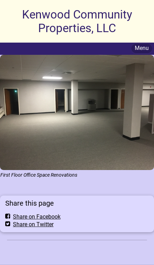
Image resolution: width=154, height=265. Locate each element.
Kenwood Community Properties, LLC (77, 21)
